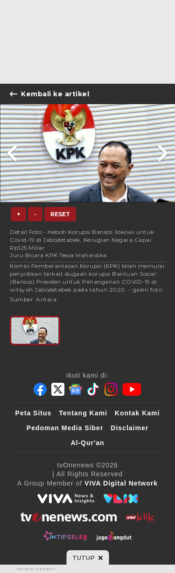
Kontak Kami (137, 413)
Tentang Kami (83, 413)
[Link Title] (13, 153)
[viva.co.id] (65, 498)
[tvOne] (68, 517)
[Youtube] (131, 389)
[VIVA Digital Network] (121, 483)
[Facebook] (40, 389)
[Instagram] (111, 389)
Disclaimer (129, 428)
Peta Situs (33, 413)
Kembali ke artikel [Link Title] (49, 94)
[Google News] (75, 389)
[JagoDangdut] (114, 535)
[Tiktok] (93, 389)
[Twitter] (57, 389)
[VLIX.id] (121, 498)
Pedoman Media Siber (65, 428)
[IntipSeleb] (65, 535)
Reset (60, 214)
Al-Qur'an (87, 442)
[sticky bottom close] (87, 557)
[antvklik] (140, 517)
